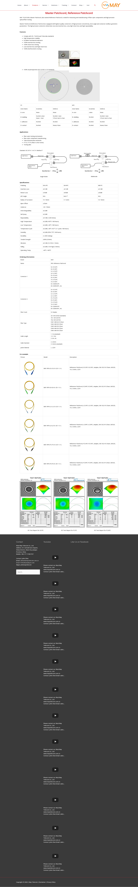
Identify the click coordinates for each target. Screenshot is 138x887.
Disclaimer (42, 882)
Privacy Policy (51, 882)
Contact (74, 5)
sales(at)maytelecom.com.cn (29, 560)
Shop (80, 5)
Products (35, 5)
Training (64, 5)
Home (19, 5)
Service (44, 5)
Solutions (54, 5)
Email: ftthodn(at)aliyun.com (25, 563)
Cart (88, 5)
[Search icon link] (95, 5)
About (26, 5)
